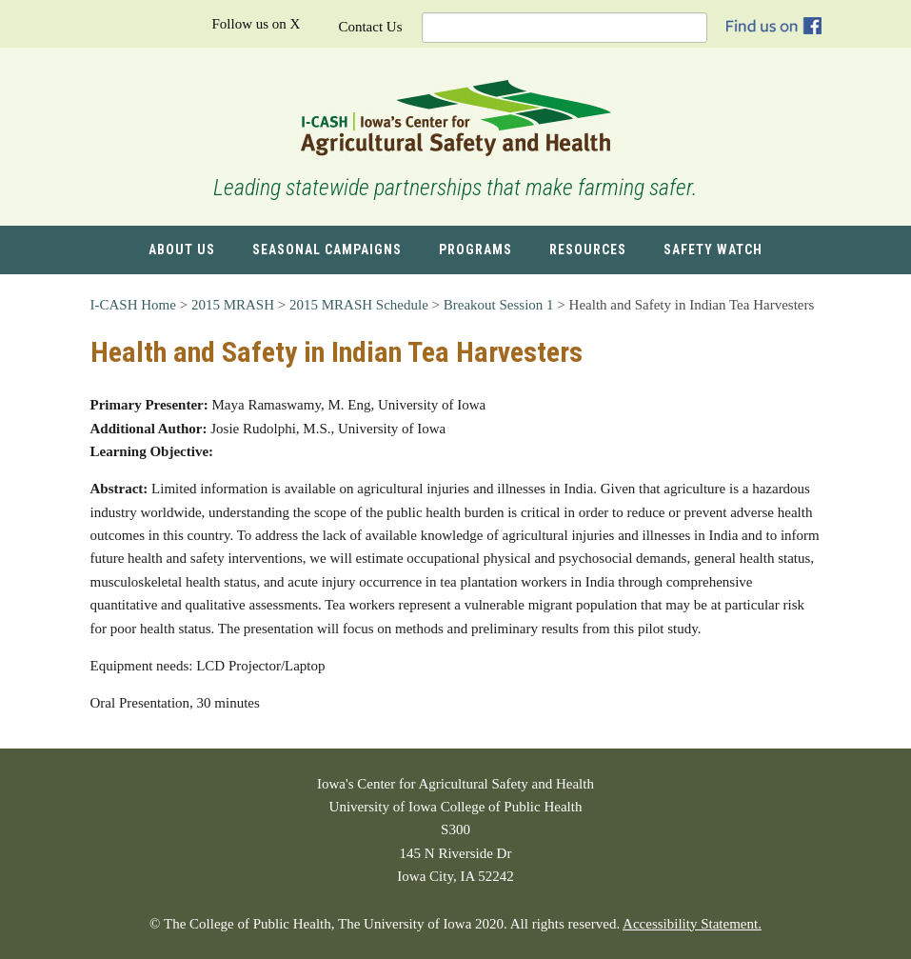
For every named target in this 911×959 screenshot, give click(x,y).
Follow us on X (255, 23)
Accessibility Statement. (692, 923)
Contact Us (370, 26)
